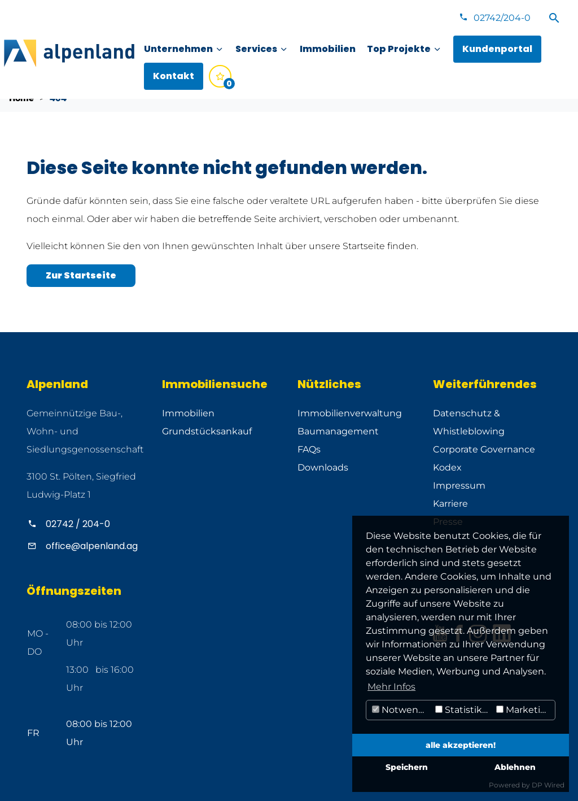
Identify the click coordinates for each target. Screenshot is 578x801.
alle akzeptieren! (461, 745)
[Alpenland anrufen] (86, 524)
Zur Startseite (81, 275)
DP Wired (548, 785)
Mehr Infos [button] (391, 686)
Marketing (524, 709)
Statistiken (464, 709)
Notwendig (402, 709)
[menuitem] (184, 49)
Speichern (407, 767)
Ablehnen (515, 767)
